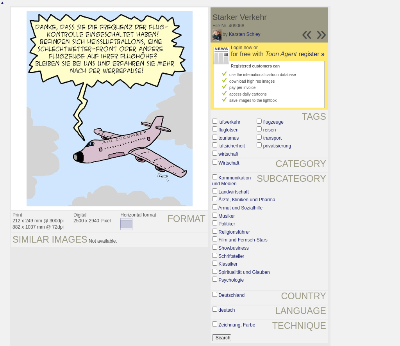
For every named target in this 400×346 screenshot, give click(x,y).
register (311, 54)
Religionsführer (234, 232)
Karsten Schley (245, 34)
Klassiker (228, 264)
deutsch (226, 310)
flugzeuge (273, 122)
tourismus (228, 138)
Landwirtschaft (233, 192)
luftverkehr (229, 122)
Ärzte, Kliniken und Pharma (246, 199)
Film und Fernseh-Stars (242, 240)
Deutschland (231, 295)
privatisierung (277, 146)
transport (272, 138)
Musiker (226, 216)
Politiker (226, 224)
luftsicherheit (231, 146)
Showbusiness (233, 248)
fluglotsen (228, 130)
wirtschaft (228, 154)
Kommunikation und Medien (231, 181)
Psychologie (231, 280)
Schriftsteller (231, 256)
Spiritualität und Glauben (244, 272)
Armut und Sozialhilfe (240, 208)
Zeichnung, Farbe (236, 325)
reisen (269, 130)
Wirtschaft (228, 163)
